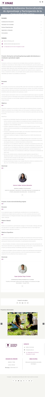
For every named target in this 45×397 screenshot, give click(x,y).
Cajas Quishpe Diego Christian (22, 276)
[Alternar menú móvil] (42, 1)
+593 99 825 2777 (11, 367)
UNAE (26, 376)
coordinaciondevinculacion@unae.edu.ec (12, 43)
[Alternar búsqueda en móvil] (40, 1)
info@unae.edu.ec (30, 349)
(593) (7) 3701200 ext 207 (9, 41)
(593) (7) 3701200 (30, 347)
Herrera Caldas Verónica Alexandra (22, 185)
